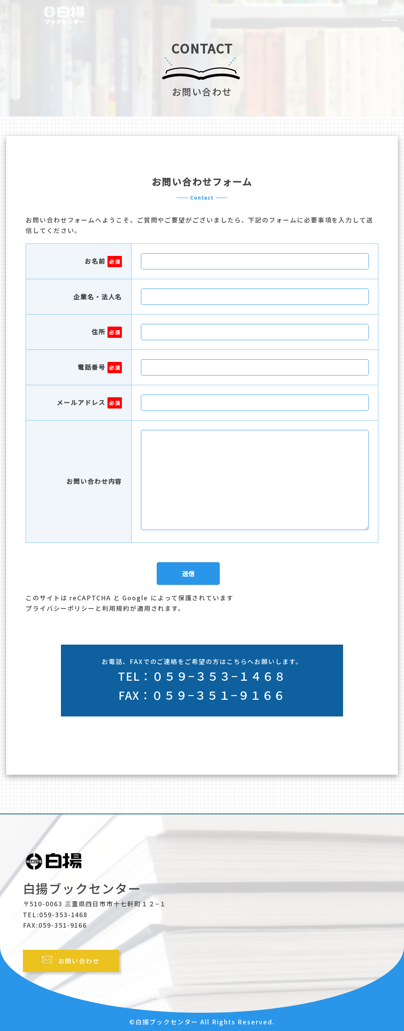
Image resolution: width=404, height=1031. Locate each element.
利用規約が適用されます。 (143, 608)
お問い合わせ (79, 960)
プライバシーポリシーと (64, 608)
